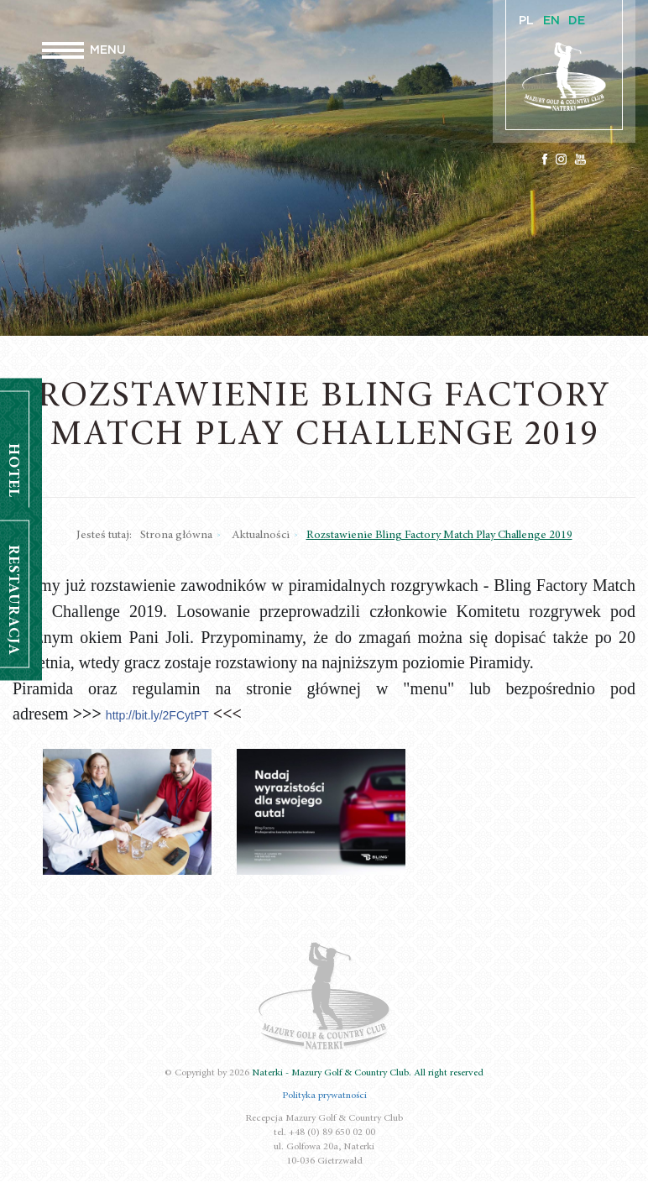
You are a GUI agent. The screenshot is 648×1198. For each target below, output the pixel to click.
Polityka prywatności (324, 1096)
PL (526, 21)
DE (576, 21)
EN (551, 21)
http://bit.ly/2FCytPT (157, 715)
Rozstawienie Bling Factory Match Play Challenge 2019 (439, 535)
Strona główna (176, 535)
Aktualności (261, 535)
